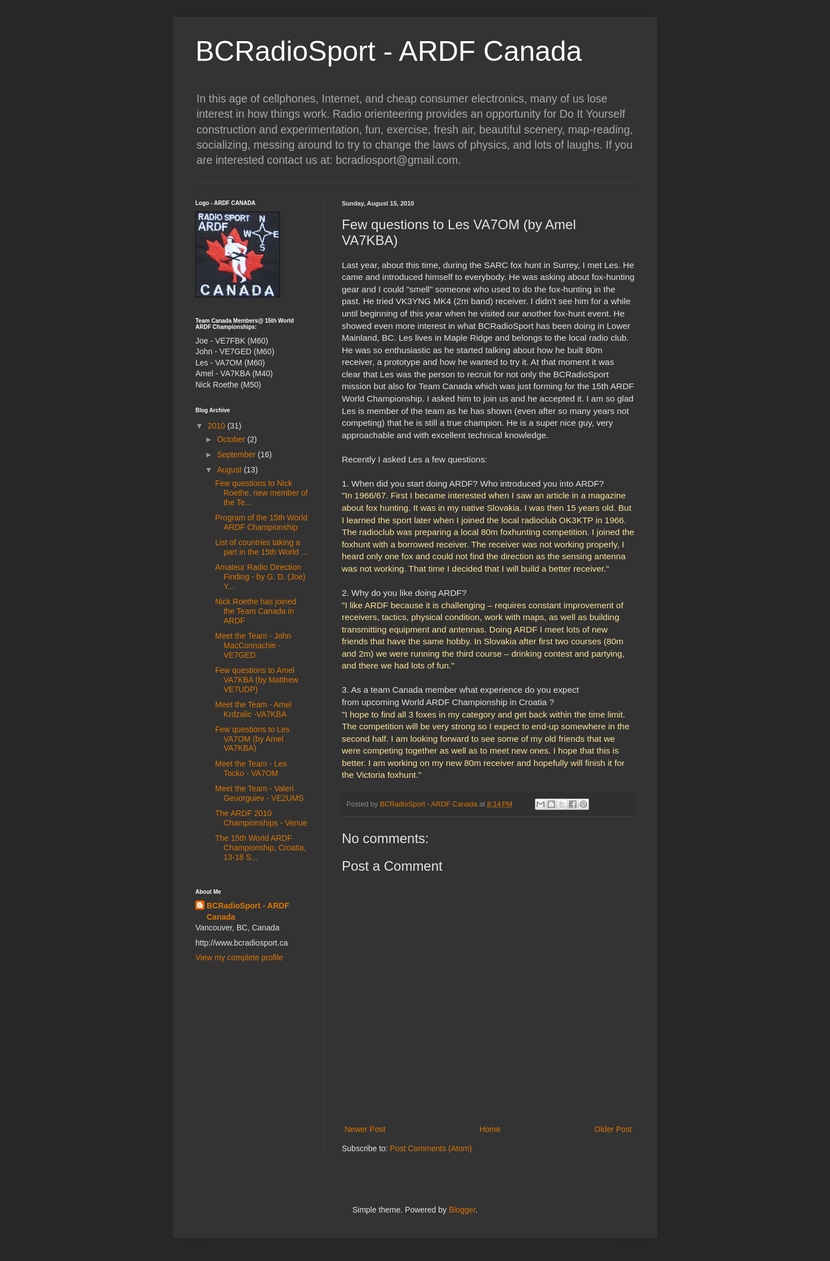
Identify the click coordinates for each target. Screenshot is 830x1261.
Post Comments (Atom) (431, 1148)
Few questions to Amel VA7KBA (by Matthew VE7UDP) (256, 680)
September (237, 454)
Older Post (613, 1129)
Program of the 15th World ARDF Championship (261, 522)
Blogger (462, 1209)
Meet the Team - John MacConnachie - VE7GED (253, 645)
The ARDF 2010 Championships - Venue (261, 818)
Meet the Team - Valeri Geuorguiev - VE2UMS (259, 793)
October (232, 439)
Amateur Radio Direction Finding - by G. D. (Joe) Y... (260, 577)
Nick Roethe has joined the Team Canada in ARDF (255, 611)
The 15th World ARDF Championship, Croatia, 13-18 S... (260, 848)
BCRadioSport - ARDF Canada (388, 51)
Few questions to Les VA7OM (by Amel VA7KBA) (252, 739)
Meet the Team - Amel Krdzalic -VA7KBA (253, 709)
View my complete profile (239, 957)
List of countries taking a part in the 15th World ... (261, 547)
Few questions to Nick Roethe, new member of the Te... (261, 493)
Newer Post (365, 1129)
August (230, 469)
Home (489, 1129)
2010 (217, 425)
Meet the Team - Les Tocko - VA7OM (251, 768)
